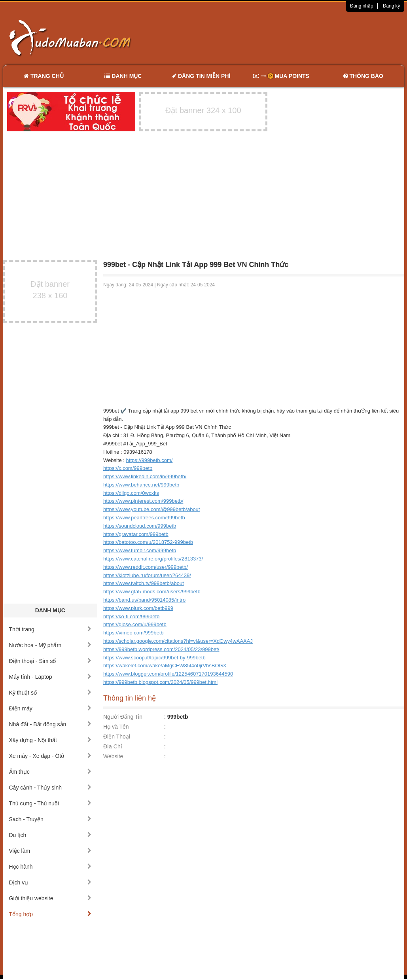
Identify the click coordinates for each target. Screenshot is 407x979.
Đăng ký (391, 6)
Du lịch (50, 835)
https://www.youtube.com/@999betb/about (151, 509)
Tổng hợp (50, 914)
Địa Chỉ (112, 746)
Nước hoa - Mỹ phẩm (50, 645)
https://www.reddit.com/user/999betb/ (145, 567)
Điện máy (50, 708)
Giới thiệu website (50, 898)
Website (113, 756)
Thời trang (50, 629)
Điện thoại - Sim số (50, 661)
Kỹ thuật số (50, 692)
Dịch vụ (50, 882)
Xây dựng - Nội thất (50, 740)
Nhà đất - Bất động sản (50, 724)
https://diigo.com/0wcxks (131, 493)
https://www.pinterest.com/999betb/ (143, 501)
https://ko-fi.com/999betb (131, 616)
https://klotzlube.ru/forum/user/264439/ (147, 575)
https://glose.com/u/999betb (135, 624)
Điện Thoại (116, 736)
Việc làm (50, 851)
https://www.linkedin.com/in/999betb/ (144, 476)
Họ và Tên (116, 726)
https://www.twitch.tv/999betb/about (143, 583)
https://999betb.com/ (149, 460)
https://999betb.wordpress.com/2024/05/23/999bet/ (161, 649)
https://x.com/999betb (127, 468)
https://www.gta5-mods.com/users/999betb (152, 592)
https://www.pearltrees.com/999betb (144, 518)
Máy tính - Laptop (50, 677)
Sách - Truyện (50, 819)
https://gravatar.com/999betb (135, 534)
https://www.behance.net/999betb (141, 485)
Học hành (50, 866)
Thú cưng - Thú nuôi (50, 803)
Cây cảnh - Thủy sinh (50, 787)
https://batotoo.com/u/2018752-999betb (148, 542)
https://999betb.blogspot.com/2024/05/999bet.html (160, 682)
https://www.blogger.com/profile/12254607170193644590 (168, 674)
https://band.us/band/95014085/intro (144, 600)
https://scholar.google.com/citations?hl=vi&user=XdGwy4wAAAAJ (178, 641)
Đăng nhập (361, 6)
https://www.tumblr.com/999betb (139, 550)
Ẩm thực (50, 772)
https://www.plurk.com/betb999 (138, 608)
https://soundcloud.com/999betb (139, 526)
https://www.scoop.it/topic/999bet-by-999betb (154, 658)
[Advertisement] (286, 37)
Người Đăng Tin (122, 717)
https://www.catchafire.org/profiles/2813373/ (153, 559)
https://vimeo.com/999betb (133, 633)
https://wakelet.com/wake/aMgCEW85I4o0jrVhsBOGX (164, 665)
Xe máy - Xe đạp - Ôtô (50, 756)
